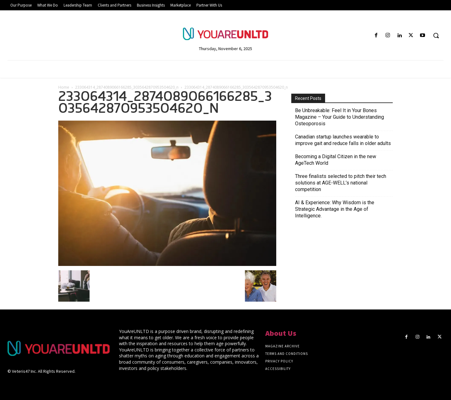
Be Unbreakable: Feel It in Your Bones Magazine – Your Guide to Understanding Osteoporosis (339, 117)
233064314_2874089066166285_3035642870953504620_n (127, 87)
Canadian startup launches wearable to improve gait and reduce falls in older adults (343, 140)
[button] (435, 35)
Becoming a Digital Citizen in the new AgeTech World (335, 159)
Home (63, 87)
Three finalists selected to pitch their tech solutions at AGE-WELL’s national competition (340, 182)
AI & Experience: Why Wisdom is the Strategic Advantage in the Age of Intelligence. (334, 209)
